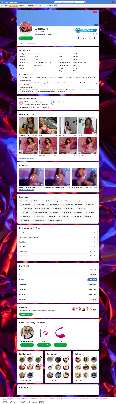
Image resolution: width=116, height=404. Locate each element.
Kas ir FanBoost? (92, 33)
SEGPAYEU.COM (62, 398)
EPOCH (55, 398)
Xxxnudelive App (51, 5)
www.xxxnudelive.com (23, 398)
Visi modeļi (5, 5)
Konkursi (41, 5)
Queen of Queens (58, 102)
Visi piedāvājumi (32, 5)
